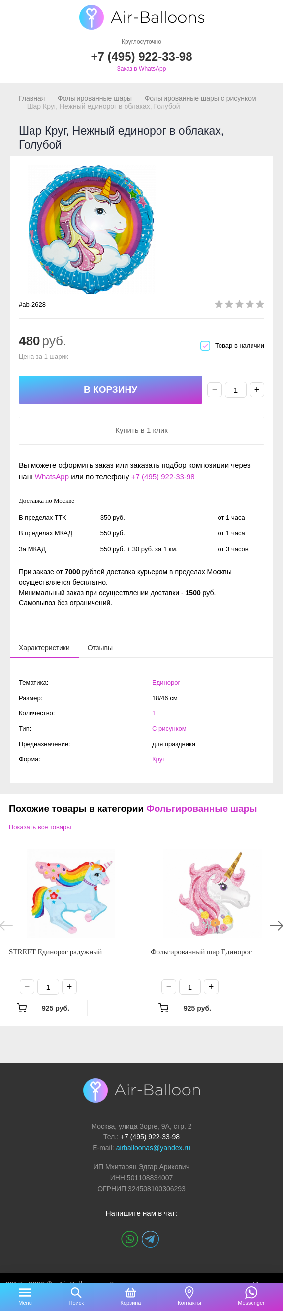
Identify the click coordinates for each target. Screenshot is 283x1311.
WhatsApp (52, 476)
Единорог (166, 682)
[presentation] (44, 647)
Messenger (251, 1303)
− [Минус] (215, 390)
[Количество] (236, 390)
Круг (158, 759)
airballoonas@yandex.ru (153, 1148)
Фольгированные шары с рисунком (200, 98)
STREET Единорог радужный (55, 952)
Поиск (75, 1303)
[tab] (44, 648)
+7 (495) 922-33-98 (163, 476)
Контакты (189, 1303)
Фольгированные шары (95, 98)
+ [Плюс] (257, 390)
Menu (25, 1303)
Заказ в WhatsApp (141, 68)
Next (276, 926)
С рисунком (169, 728)
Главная (32, 98)
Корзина (131, 1303)
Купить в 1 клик (141, 430)
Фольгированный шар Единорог (201, 952)
